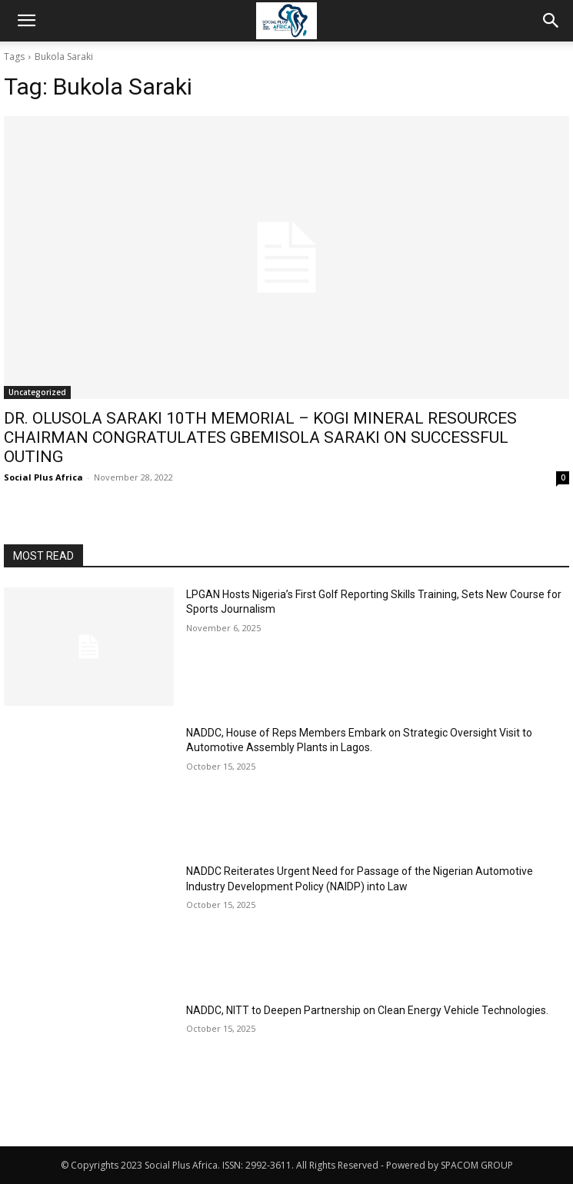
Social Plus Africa (43, 477)
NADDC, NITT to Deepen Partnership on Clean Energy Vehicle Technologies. (367, 1010)
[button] (26, 21)
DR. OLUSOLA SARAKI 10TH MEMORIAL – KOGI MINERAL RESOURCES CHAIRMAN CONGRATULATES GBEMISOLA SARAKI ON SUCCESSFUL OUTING (260, 437)
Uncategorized (37, 392)
